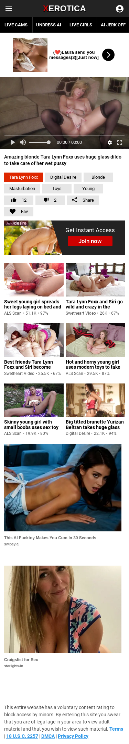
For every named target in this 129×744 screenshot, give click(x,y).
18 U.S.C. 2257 (22, 736)
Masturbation (22, 188)
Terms (116, 729)
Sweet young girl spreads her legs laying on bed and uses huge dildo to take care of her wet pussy (32, 309)
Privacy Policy (73, 736)
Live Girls (80, 24)
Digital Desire (63, 177)
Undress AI (48, 24)
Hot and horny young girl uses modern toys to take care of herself (93, 367)
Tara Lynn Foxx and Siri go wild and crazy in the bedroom (94, 307)
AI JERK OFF (113, 24)
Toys (57, 188)
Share (83, 200)
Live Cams (16, 24)
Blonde (98, 177)
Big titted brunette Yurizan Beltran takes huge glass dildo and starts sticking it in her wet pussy (95, 429)
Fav (16, 210)
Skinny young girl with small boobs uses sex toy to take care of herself (31, 427)
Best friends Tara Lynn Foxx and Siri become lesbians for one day (28, 367)
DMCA (48, 736)
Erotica (64, 8)
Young (88, 188)
